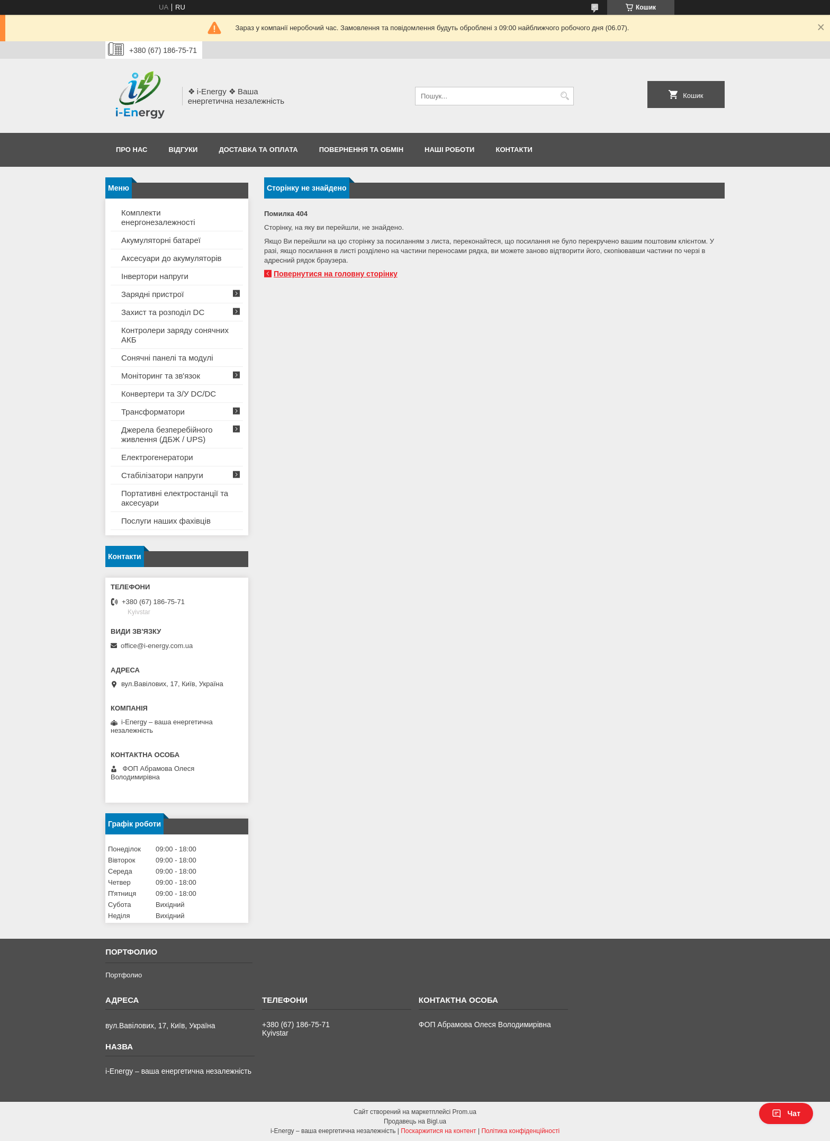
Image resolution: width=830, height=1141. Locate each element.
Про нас (131, 150)
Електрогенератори (157, 457)
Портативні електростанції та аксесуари (174, 498)
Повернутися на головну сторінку (336, 273)
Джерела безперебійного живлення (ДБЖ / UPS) (167, 434)
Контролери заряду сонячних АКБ (175, 335)
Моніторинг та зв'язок (160, 375)
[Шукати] (564, 96)
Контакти (514, 150)
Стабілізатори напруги (162, 475)
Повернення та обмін (361, 150)
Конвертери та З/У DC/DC (168, 393)
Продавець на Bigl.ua (415, 1121)
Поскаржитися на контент (438, 1131)
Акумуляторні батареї (161, 240)
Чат (786, 1113)
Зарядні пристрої (152, 294)
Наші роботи (449, 150)
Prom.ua (464, 1112)
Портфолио (123, 975)
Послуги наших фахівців (166, 520)
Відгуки (182, 150)
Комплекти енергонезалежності (158, 217)
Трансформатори (153, 411)
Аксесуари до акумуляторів (171, 258)
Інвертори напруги (154, 276)
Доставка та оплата (258, 150)
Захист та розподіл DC (162, 312)
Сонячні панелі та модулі (167, 357)
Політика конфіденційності (520, 1131)
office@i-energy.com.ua (157, 646)
